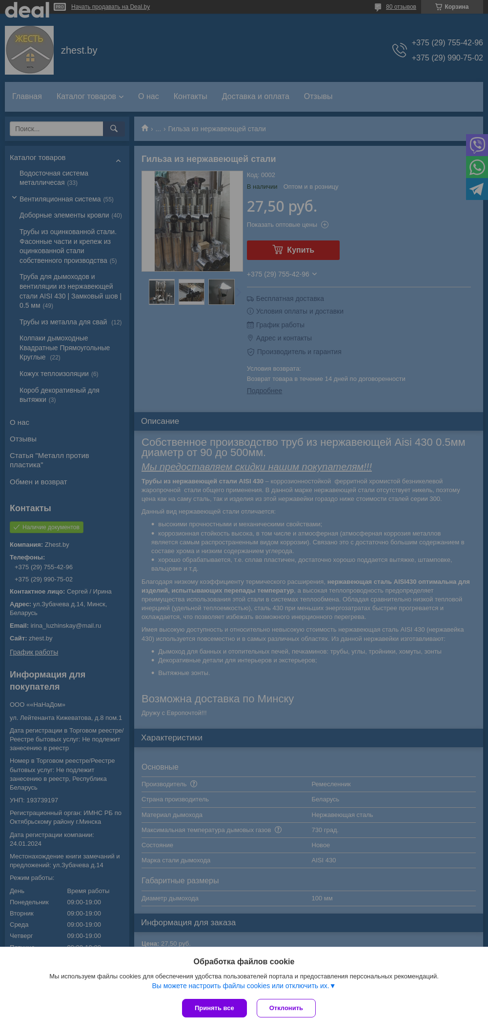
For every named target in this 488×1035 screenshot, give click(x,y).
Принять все (214, 1008)
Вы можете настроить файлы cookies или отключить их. (240, 986)
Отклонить (286, 1008)
